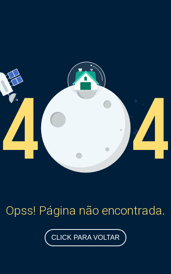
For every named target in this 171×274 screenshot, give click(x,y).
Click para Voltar (85, 237)
